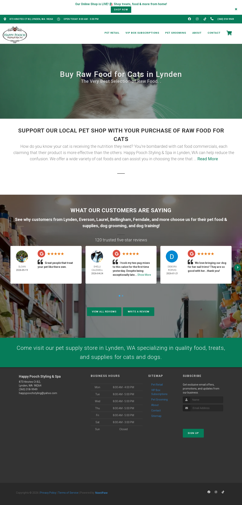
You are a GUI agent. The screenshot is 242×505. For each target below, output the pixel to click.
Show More (144, 274)
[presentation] (203, 418)
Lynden (70, 219)
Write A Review (138, 311)
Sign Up (193, 433)
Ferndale (141, 219)
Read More (207, 158)
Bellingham (120, 219)
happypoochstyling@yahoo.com (38, 393)
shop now (121, 9)
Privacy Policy (48, 492)
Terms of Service (68, 492)
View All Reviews (104, 311)
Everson (86, 219)
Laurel (102, 219)
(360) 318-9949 (28, 389)
